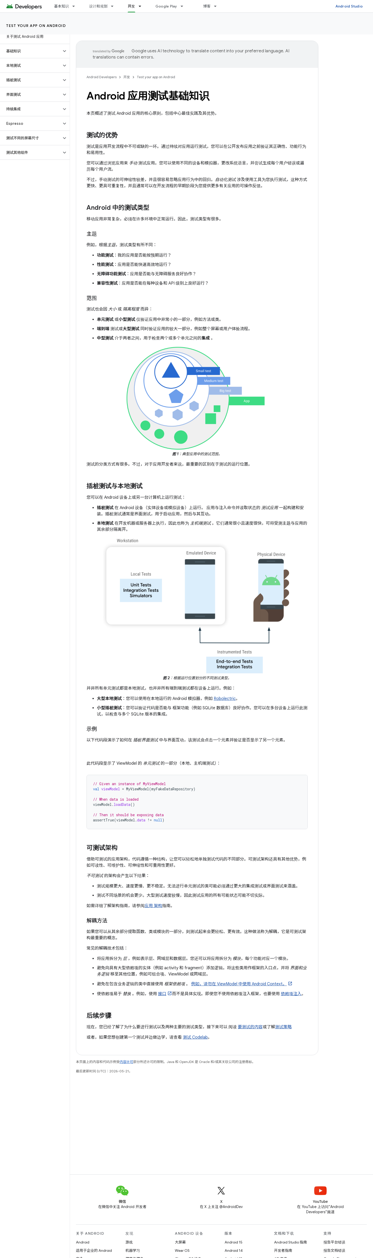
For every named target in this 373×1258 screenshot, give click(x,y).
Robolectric (225, 698)
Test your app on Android (36, 25)
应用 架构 (153, 905)
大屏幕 (180, 1242)
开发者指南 (283, 1250)
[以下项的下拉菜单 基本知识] (76, 6)
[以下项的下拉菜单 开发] (142, 6)
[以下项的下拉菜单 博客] (218, 6)
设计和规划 (98, 6)
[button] (30, 51)
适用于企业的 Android (94, 1250)
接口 (162, 993)
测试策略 (283, 1027)
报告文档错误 (334, 1250)
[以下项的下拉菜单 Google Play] (184, 6)
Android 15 (233, 1242)
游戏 (129, 1242)
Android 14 (234, 1250)
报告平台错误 (334, 1242)
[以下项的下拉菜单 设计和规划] (114, 6)
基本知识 (61, 6)
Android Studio (349, 6)
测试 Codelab (195, 1037)
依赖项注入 (291, 993)
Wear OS (182, 1250)
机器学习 (132, 1250)
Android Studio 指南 (290, 1242)
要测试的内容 (250, 1027)
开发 (126, 77)
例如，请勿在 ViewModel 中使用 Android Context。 (239, 984)
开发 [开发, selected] (131, 6)
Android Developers (102, 77)
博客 (207, 6)
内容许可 (126, 1062)
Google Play (166, 6)
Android (82, 1242)
